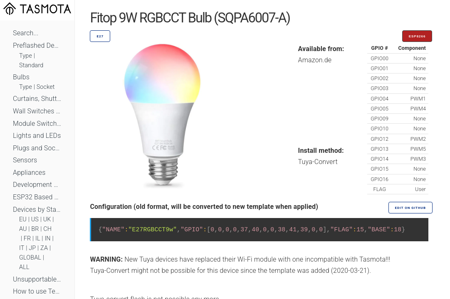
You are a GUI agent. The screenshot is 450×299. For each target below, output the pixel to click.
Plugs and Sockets (37, 148)
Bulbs (21, 77)
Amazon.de (315, 60)
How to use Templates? (37, 291)
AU (23, 229)
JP (32, 248)
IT (22, 248)
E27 (100, 36)
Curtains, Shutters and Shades (37, 99)
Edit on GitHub (410, 208)
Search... (25, 33)
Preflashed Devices (37, 45)
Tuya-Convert (318, 162)
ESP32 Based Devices (37, 197)
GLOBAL (30, 257)
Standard (31, 65)
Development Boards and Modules (37, 185)
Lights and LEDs (37, 136)
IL (37, 238)
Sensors (25, 160)
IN (47, 238)
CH (47, 229)
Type (25, 55)
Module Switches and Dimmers (37, 123)
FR (27, 238)
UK (47, 219)
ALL (24, 267)
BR (35, 229)
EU (23, 219)
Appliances (29, 172)
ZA (44, 248)
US (35, 219)
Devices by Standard (37, 209)
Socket (46, 87)
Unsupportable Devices (37, 279)
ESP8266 (417, 36)
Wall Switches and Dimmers (37, 111)
